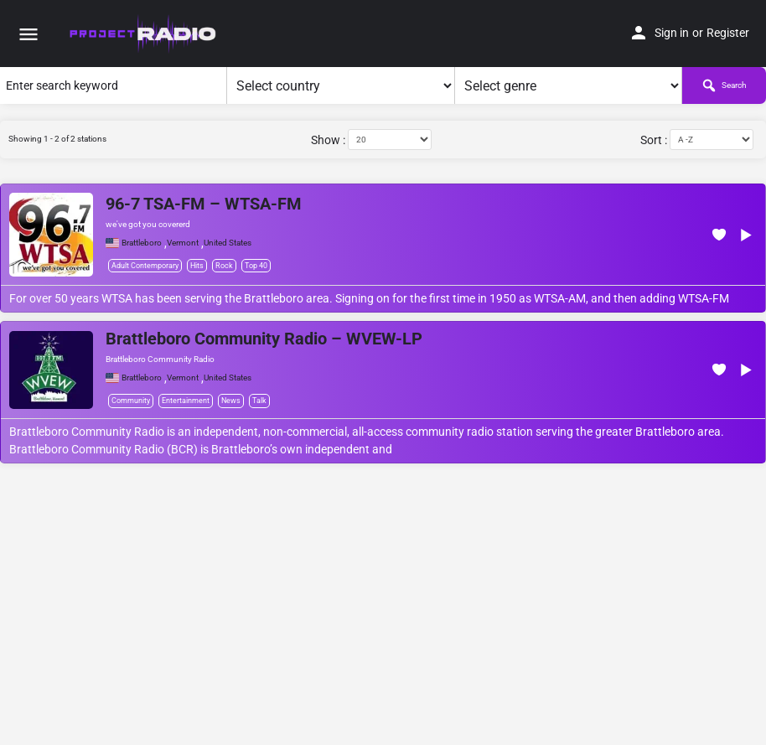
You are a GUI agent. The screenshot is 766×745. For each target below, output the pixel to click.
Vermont (183, 243)
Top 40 (256, 265)
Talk (259, 400)
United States (227, 243)
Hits (197, 265)
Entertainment (186, 400)
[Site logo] (143, 33)
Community (130, 400)
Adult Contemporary (145, 265)
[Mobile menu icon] (28, 34)
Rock (224, 265)
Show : (328, 140)
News (231, 400)
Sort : (653, 140)
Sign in (672, 32)
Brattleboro (142, 243)
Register (727, 32)
